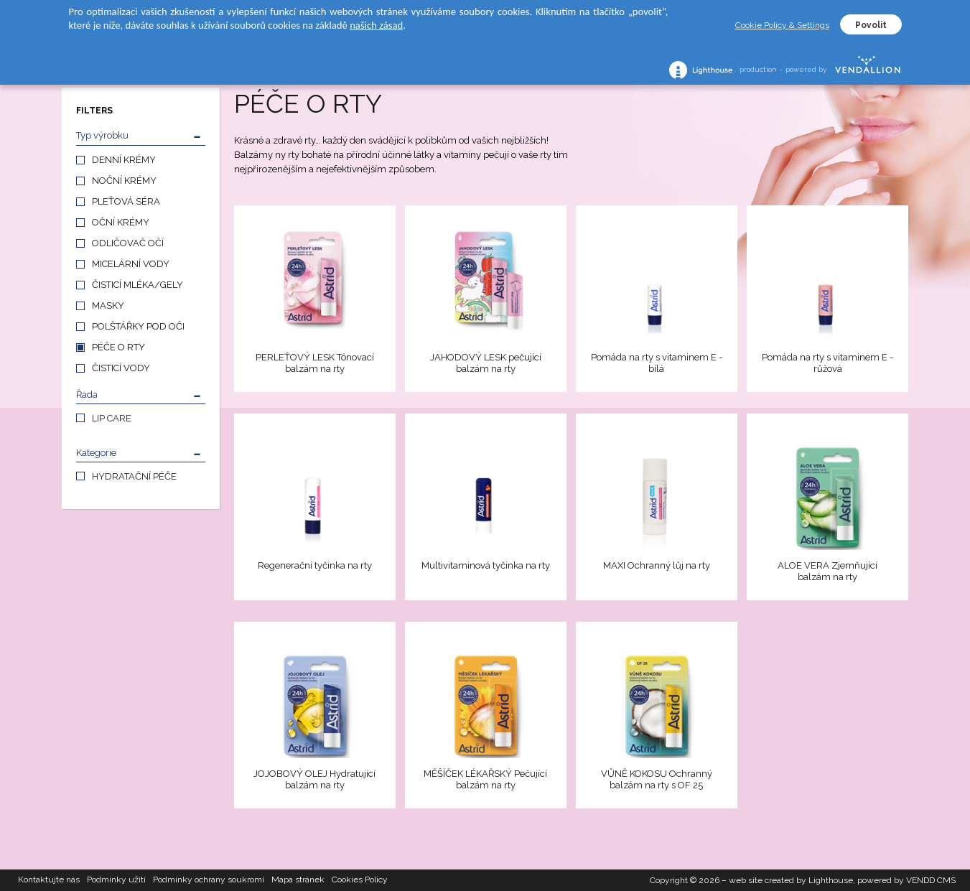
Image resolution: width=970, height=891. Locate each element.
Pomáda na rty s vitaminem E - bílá (656, 363)
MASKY (108, 305)
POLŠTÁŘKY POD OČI (138, 326)
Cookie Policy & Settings (782, 25)
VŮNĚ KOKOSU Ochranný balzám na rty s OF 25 (656, 779)
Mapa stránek (298, 880)
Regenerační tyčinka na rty (315, 565)
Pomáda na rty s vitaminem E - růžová (827, 363)
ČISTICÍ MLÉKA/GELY (137, 284)
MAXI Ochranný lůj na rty (656, 565)
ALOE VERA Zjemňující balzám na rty (827, 571)
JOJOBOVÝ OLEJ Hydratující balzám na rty (314, 779)
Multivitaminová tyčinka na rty (485, 565)
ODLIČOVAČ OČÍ (128, 243)
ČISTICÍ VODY (121, 368)
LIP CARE (111, 418)
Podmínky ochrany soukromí (208, 880)
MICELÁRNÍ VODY (130, 263)
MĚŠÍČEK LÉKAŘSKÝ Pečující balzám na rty (485, 779)
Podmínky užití (116, 880)
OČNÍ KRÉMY (120, 222)
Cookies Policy (360, 880)
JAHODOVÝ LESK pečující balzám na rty (485, 363)
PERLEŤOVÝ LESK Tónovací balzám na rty (315, 363)
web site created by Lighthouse (791, 880)
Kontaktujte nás (49, 880)
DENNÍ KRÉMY (124, 159)
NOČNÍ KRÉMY (124, 180)
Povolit (871, 25)
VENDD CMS (931, 880)
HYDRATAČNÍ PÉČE (134, 476)
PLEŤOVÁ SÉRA (126, 201)
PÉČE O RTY (118, 347)
